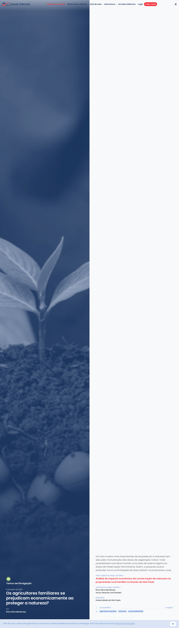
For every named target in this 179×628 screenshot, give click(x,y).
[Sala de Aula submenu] (102, 4)
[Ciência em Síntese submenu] (65, 4)
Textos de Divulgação (19, 583)
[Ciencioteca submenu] (116, 4)
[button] (175, 4)
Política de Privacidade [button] (124, 623)
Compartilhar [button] (103, 607)
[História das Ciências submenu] (87, 4)
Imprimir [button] (168, 607)
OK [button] (173, 624)
